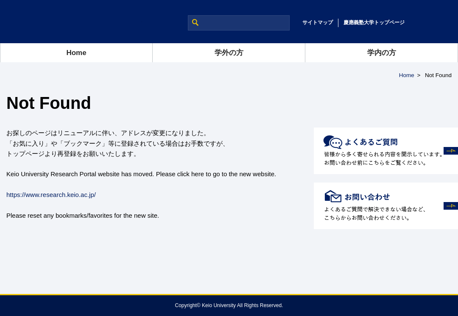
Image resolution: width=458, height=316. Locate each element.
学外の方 (229, 53)
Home (76, 53)
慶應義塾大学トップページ (374, 22)
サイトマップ (317, 22)
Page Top (424, 295)
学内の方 (381, 53)
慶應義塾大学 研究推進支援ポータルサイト (71, 21)
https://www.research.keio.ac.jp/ (51, 194)
